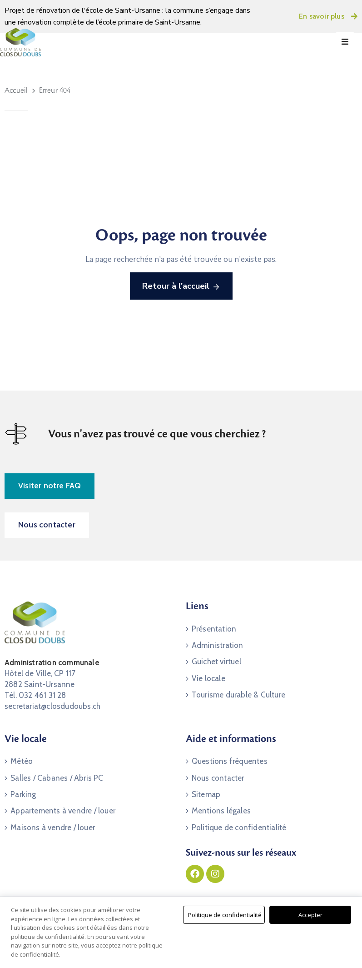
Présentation (214, 628)
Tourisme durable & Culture (238, 693)
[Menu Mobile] (345, 42)
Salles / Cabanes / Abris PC (56, 777)
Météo (21, 761)
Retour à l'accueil (181, 286)
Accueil (16, 90)
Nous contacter (218, 777)
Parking (23, 793)
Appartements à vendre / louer (62, 810)
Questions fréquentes (230, 761)
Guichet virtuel (216, 661)
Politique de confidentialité (239, 826)
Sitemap (206, 793)
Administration (217, 644)
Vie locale (208, 677)
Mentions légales (221, 810)
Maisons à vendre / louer (52, 826)
